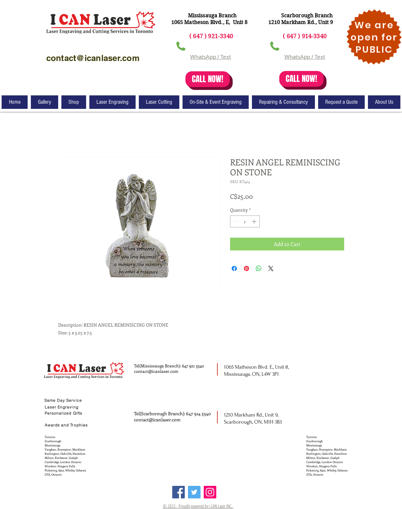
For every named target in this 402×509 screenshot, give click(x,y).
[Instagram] (210, 492)
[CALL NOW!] (207, 79)
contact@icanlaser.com (156, 371)
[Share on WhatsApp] (259, 268)
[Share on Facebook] (234, 268)
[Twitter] (194, 492)
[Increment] (255, 221)
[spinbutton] (245, 221)
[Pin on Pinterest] (246, 268)
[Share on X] (271, 268)
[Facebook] (178, 492)
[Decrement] (235, 221)
